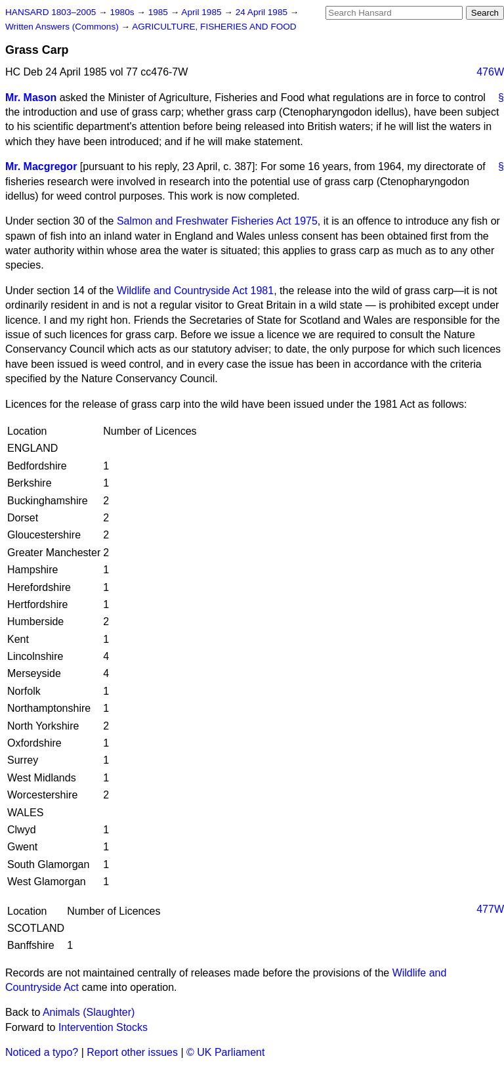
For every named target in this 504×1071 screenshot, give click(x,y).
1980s (123, 12)
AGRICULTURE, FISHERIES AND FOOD (214, 27)
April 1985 (202, 12)
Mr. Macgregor (41, 166)
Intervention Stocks (103, 1027)
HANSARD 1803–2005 (50, 12)
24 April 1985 (263, 12)
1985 (159, 12)
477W (490, 909)
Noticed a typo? (41, 1052)
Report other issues (132, 1052)
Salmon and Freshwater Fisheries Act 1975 (217, 221)
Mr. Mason (30, 97)
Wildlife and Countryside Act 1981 (195, 290)
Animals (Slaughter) (89, 1012)
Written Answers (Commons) (63, 27)
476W (490, 71)
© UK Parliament (225, 1052)
